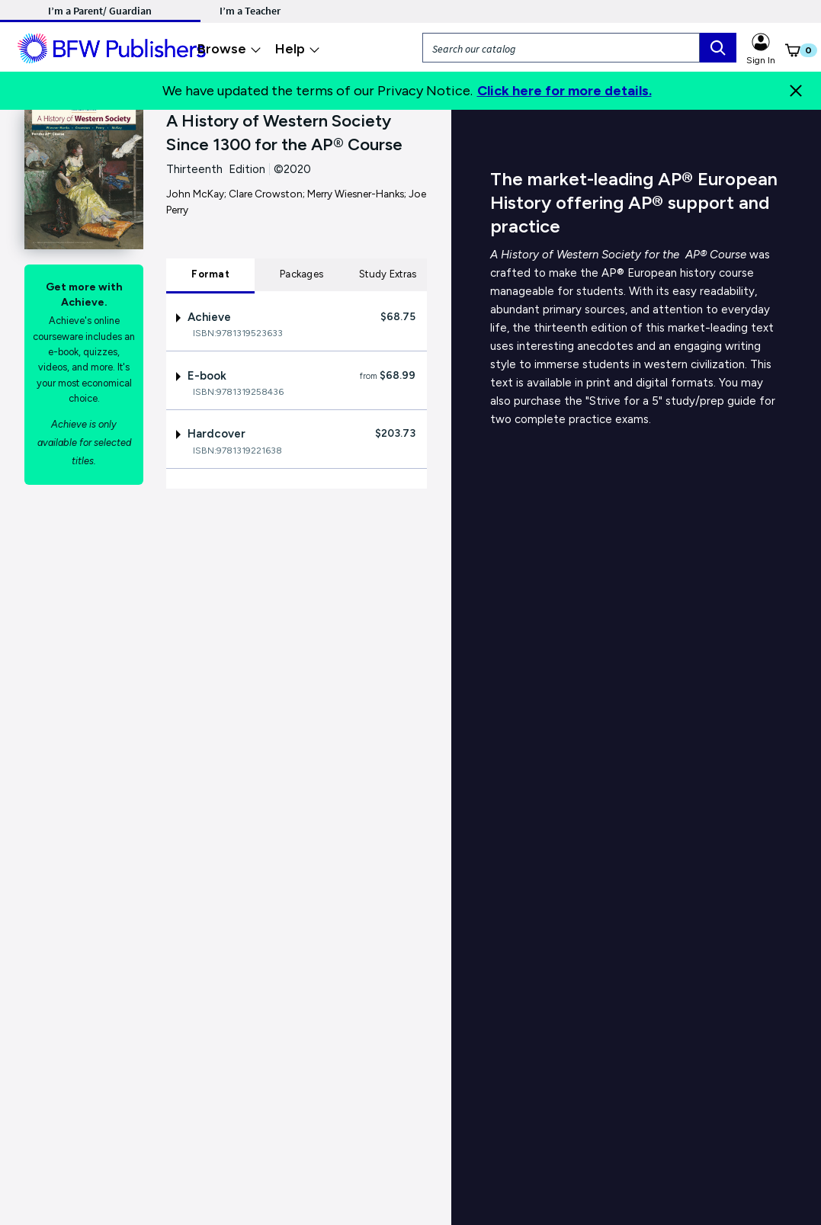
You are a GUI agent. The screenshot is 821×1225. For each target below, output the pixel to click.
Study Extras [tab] (387, 274)
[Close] (796, 91)
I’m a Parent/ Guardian (100, 11)
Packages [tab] (301, 274)
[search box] (718, 48)
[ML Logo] (114, 46)
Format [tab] (210, 274)
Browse (229, 48)
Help (297, 48)
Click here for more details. (564, 90)
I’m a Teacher (250, 11)
